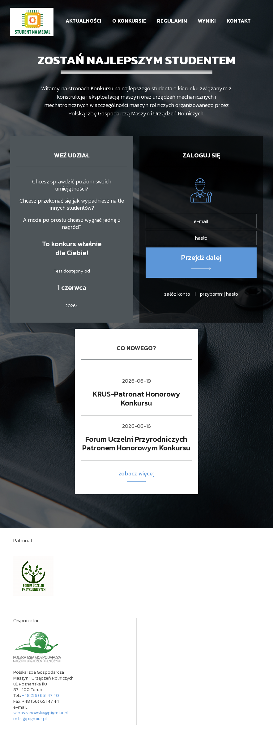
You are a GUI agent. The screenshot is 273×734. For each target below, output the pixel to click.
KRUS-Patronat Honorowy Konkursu (136, 398)
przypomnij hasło (219, 294)
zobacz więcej (136, 476)
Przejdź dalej (201, 257)
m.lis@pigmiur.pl (30, 718)
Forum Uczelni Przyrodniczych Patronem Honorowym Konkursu (136, 443)
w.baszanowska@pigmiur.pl (41, 712)
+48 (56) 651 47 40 (40, 695)
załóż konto (177, 294)
